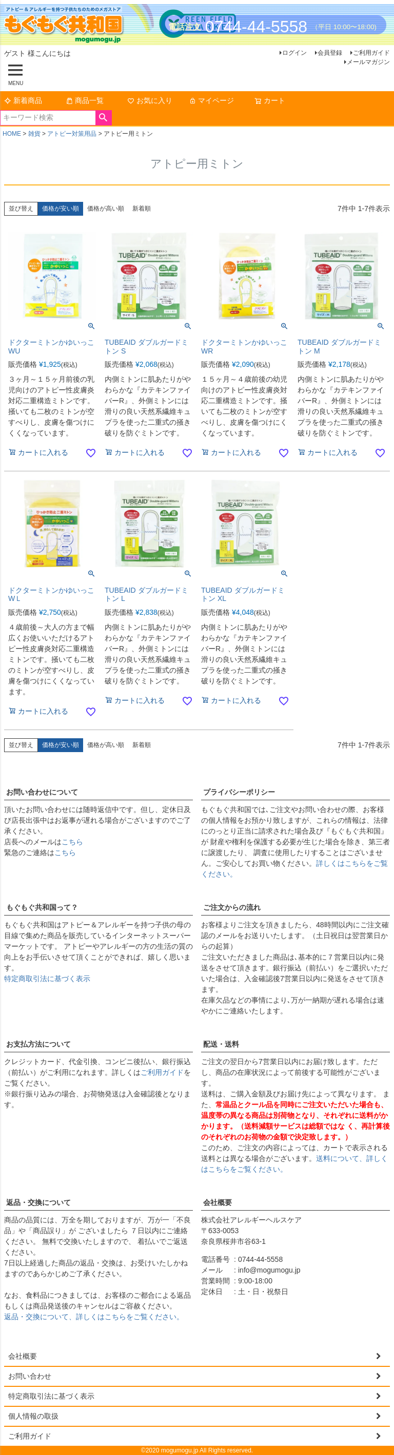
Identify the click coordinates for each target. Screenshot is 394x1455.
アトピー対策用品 (71, 133)
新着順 (141, 208)
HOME (12, 133)
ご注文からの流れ (232, 907)
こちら (72, 842)
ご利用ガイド (371, 52)
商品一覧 (85, 100)
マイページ (211, 100)
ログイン (294, 52)
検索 (103, 118)
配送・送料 (221, 1044)
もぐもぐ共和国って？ (42, 907)
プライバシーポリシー (239, 792)
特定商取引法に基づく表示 (47, 978)
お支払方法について (38, 1044)
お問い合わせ (29, 1376)
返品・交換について (38, 1202)
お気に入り (149, 100)
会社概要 (217, 1202)
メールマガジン (368, 62)
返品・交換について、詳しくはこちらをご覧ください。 (94, 1317)
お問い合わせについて (42, 792)
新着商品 (23, 100)
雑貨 (34, 133)
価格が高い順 (105, 208)
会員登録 (330, 52)
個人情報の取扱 (33, 1416)
